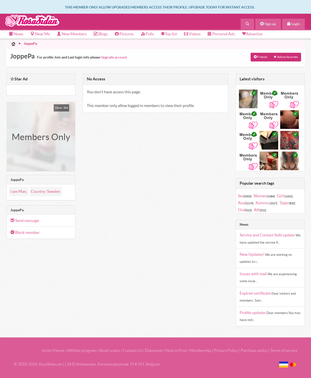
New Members (72, 34)
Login (293, 24)
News (16, 34)
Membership (200, 350)
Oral (245, 210)
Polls (147, 34)
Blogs (101, 34)
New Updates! (252, 254)
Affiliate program (81, 350)
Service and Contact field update (268, 235)
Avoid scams (109, 350)
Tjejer (287, 203)
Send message (24, 220)
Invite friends (53, 350)
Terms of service (283, 350)
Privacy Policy (226, 350)
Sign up (268, 24)
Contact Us (132, 350)
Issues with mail (253, 273)
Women (264, 196)
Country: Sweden (45, 191)
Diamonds (154, 350)
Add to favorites (286, 56)
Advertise (254, 34)
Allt (260, 210)
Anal (245, 203)
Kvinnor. (266, 203)
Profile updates (253, 312)
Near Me (40, 34)
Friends (260, 56)
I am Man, (18, 191)
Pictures (124, 34)
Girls (285, 196)
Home (13, 44)
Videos (192, 34)
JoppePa (30, 44)
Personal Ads (221, 34)
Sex (244, 196)
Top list (169, 34)
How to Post (176, 350)
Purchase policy (254, 350)
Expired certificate (255, 293)
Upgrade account (114, 57)
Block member (25, 232)
